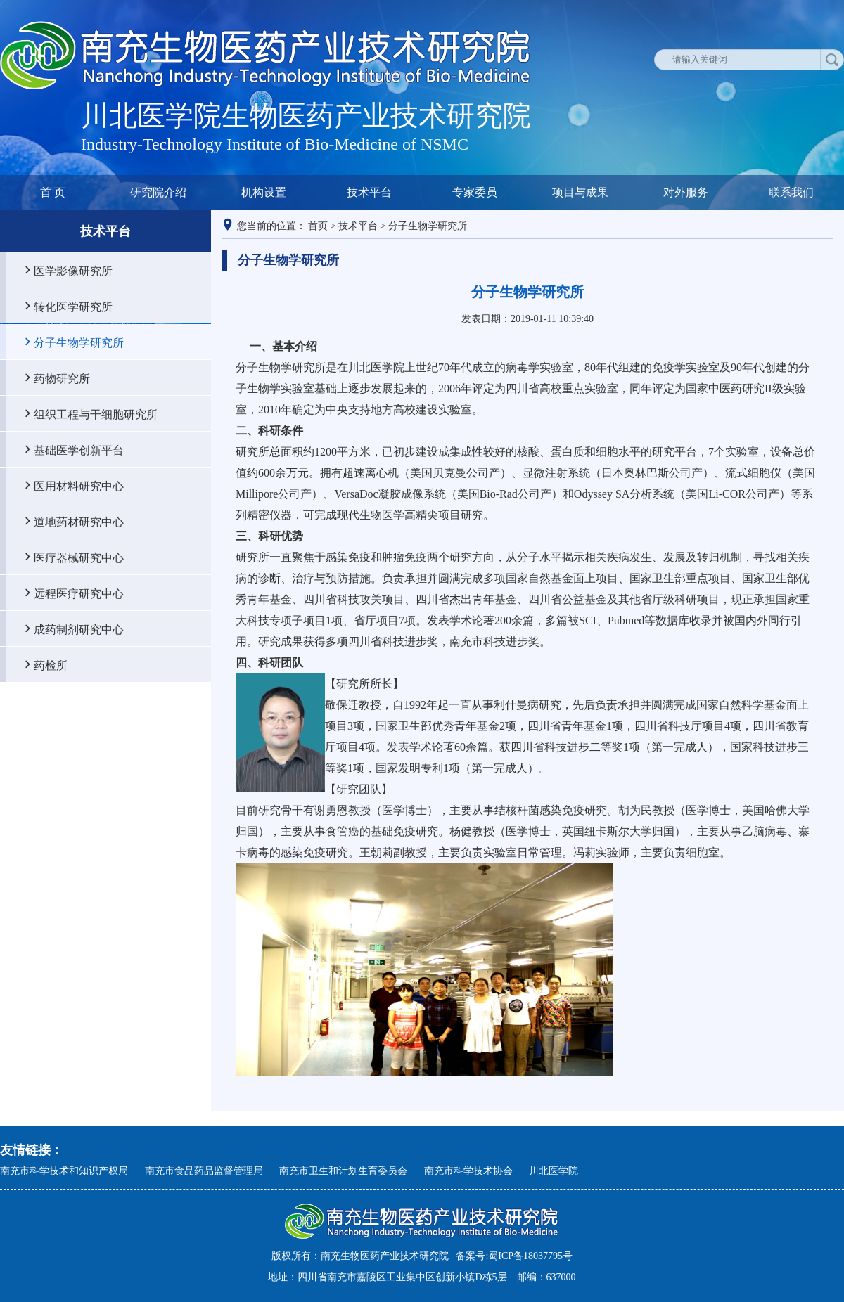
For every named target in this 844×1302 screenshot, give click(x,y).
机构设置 (263, 192)
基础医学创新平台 (79, 450)
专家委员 (474, 192)
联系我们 (791, 192)
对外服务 (685, 192)
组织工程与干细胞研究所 (96, 414)
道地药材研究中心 (79, 521)
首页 (318, 226)
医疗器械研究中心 (79, 557)
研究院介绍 (158, 192)
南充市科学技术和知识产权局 (64, 1171)
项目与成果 (580, 192)
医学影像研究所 (73, 270)
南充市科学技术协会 (468, 1171)
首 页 (52, 192)
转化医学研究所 (73, 306)
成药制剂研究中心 (79, 629)
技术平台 (369, 192)
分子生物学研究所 (79, 342)
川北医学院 (553, 1171)
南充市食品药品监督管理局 (204, 1171)
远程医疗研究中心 (79, 593)
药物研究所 (62, 378)
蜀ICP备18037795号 (530, 1256)
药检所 (51, 665)
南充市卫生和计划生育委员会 (343, 1171)
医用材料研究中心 (79, 485)
